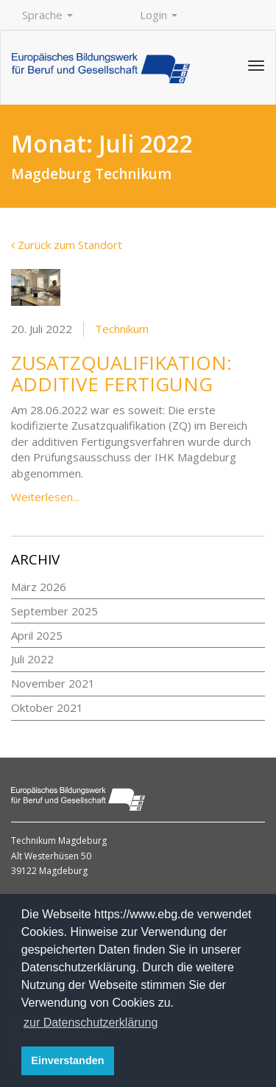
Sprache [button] (47, 14)
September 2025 (54, 611)
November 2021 (53, 683)
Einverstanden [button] (67, 1060)
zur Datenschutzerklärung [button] (91, 1022)
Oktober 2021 (47, 707)
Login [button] (158, 14)
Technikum (122, 328)
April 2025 (37, 635)
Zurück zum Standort (66, 244)
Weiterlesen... (45, 496)
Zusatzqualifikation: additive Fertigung (121, 373)
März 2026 (38, 586)
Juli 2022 (32, 658)
